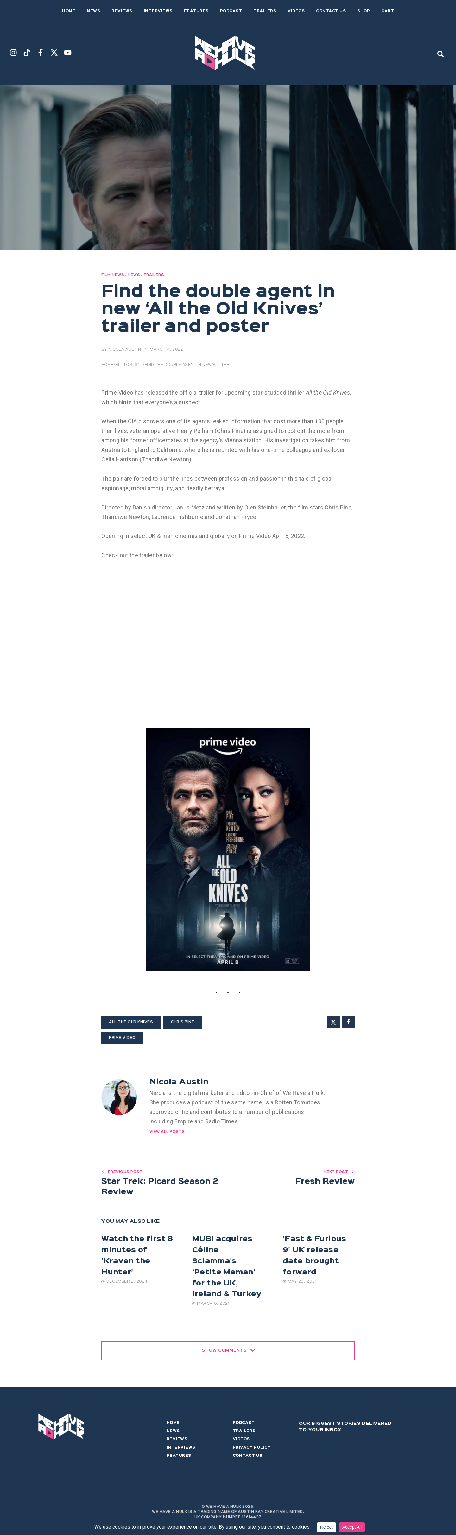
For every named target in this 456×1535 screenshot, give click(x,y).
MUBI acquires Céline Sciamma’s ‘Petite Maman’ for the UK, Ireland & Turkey (227, 1268)
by (121, 349)
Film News (112, 275)
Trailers (153, 275)
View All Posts (167, 1132)
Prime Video (122, 1037)
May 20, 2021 (299, 1283)
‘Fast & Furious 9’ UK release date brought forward (314, 1257)
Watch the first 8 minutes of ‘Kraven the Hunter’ (137, 1257)
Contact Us (248, 1457)
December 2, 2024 (124, 1283)
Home (107, 365)
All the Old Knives (131, 1022)
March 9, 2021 (211, 1305)
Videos (241, 1441)
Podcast (244, 1424)
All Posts (126, 365)
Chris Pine (182, 1022)
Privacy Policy (252, 1449)
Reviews (177, 1441)
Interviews (181, 1449)
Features (179, 1457)
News (134, 275)
